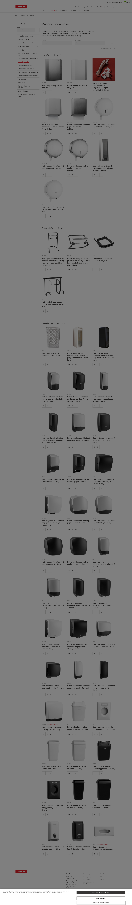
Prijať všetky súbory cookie (101, 892)
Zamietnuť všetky (101, 898)
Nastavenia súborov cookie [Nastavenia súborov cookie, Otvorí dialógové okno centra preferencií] (101, 902)
